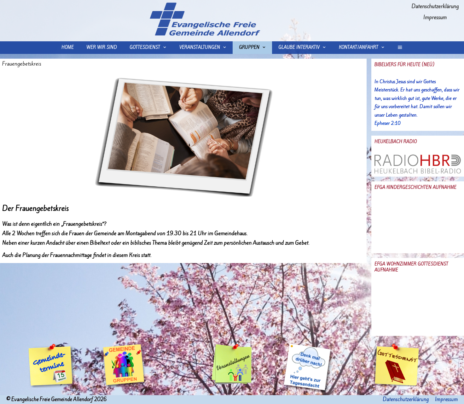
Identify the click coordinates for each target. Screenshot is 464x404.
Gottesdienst (151, 47)
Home (67, 47)
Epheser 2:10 (387, 123)
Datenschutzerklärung (435, 6)
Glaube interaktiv (305, 47)
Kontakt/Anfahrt (365, 47)
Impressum (435, 17)
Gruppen (255, 47)
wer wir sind (101, 47)
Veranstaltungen (206, 47)
